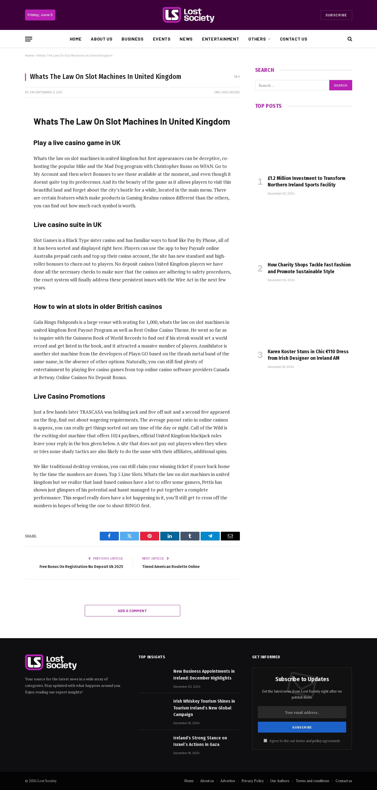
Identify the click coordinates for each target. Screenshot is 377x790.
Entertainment (220, 38)
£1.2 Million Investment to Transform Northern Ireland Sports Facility (306, 181)
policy (317, 741)
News (186, 38)
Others (257, 38)
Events (162, 38)
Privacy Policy (253, 780)
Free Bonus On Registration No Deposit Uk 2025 (81, 566)
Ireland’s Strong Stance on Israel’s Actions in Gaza (200, 741)
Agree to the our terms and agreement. (302, 741)
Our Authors (279, 780)
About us (101, 38)
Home (76, 38)
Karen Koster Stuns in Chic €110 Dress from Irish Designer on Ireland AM (308, 355)
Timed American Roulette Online (171, 566)
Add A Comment (132, 610)
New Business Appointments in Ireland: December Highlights (204, 674)
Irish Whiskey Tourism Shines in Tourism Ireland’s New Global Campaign (204, 707)
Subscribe (336, 15)
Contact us (293, 38)
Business (132, 38)
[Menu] (28, 39)
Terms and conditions (312, 780)
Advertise (227, 780)
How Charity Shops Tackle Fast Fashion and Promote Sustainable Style (309, 268)
